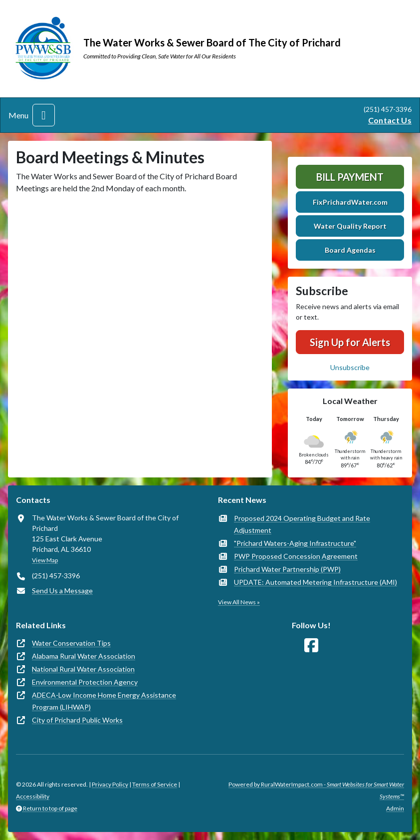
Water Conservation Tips (71, 643)
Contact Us (390, 120)
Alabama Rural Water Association (83, 656)
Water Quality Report (350, 226)
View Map (45, 560)
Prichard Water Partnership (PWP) (287, 569)
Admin (395, 808)
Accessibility (32, 796)
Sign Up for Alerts (350, 342)
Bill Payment (350, 177)
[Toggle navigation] (43, 115)
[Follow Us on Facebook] (311, 645)
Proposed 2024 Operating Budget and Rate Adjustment (302, 524)
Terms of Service (154, 784)
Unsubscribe (350, 367)
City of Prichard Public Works (77, 720)
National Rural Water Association (83, 669)
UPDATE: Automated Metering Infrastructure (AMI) (315, 582)
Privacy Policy (110, 784)
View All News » (239, 602)
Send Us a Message (62, 590)
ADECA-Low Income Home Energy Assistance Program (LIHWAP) (104, 701)
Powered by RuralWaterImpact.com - (316, 790)
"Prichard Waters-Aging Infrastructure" (295, 543)
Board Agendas (350, 250)
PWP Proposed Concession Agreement (296, 556)
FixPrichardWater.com (350, 202)
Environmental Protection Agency (85, 682)
